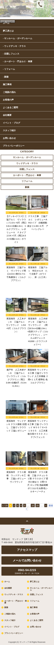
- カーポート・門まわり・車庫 (17, 61)
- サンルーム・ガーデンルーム (17, 38)
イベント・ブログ (11, 123)
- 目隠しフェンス (11, 53)
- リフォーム (9, 69)
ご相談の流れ (10, 614)
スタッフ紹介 (9, 130)
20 (37, 505)
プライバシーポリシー (13, 145)
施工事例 (33, 607)
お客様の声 (34, 614)
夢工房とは (34, 581)
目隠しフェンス (27, 169)
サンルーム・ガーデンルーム (27, 157)
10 (33, 505)
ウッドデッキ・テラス (27, 163)
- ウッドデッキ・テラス (14, 46)
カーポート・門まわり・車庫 (27, 175)
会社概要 (8, 588)
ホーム (7, 581)
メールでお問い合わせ (27, 560)
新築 (27, 187)
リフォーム (27, 181)
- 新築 (5, 77)
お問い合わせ (9, 138)
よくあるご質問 (36, 620)
